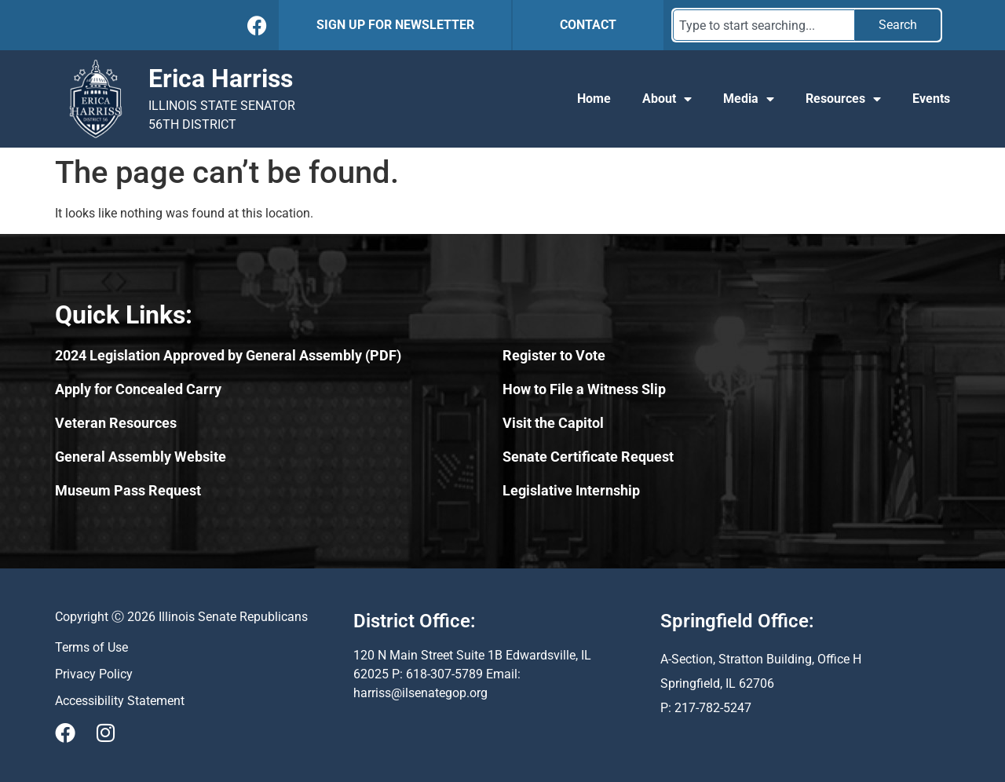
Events (931, 98)
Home (594, 98)
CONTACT (588, 24)
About (667, 99)
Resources (843, 99)
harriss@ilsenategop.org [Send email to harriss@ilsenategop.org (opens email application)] (420, 692)
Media (748, 99)
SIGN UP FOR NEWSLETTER (395, 24)
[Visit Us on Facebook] (65, 732)
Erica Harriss (220, 78)
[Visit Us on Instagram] (105, 732)
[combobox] (764, 25)
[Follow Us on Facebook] (257, 25)
